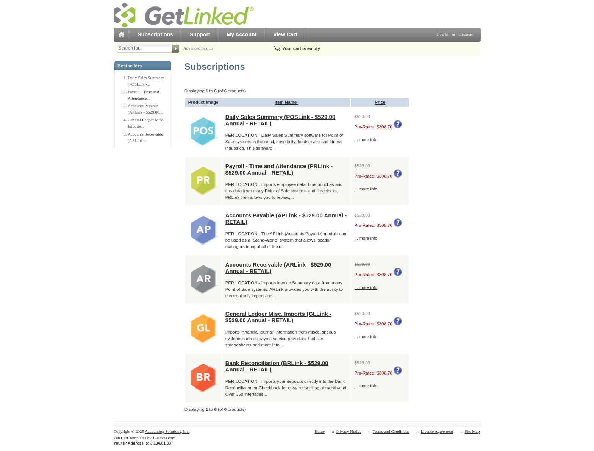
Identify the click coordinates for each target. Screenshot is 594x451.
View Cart (285, 34)
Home (319, 431)
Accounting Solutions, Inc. (167, 431)
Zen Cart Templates (130, 437)
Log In (443, 34)
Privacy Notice (348, 431)
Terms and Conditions (390, 431)
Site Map (472, 431)
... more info (365, 139)
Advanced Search (198, 48)
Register (466, 34)
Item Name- (286, 102)
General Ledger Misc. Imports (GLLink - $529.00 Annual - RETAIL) (278, 317)
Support (200, 34)
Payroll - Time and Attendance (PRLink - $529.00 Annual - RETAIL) (279, 169)
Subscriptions (155, 34)
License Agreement (437, 431)
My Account (242, 34)
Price (380, 102)
